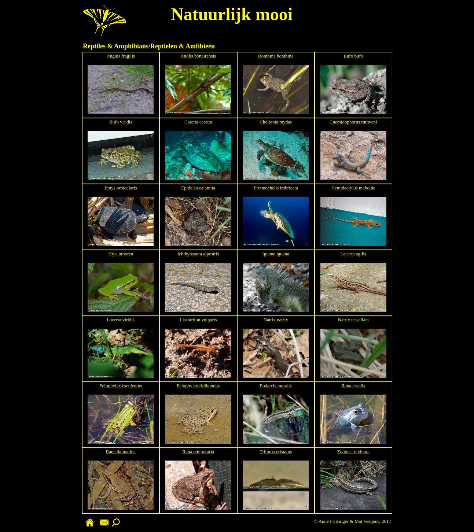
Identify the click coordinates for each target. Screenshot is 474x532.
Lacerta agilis (353, 253)
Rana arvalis (353, 385)
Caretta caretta (198, 122)
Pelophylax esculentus (120, 385)
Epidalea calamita (198, 188)
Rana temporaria (198, 451)
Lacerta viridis (121, 319)
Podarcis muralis (276, 385)
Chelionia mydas (276, 122)
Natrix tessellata (353, 319)
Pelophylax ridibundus (198, 385)
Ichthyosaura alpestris (198, 253)
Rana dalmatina (121, 451)
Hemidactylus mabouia (353, 188)
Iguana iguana (275, 253)
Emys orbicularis (120, 188)
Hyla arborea (121, 253)
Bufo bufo (353, 56)
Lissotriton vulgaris (198, 319)
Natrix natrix (276, 319)
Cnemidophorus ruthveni (353, 122)
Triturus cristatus (276, 451)
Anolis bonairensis (198, 56)
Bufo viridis (120, 122)
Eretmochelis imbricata (276, 188)
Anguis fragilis (120, 56)
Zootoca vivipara (353, 451)
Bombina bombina (275, 56)
